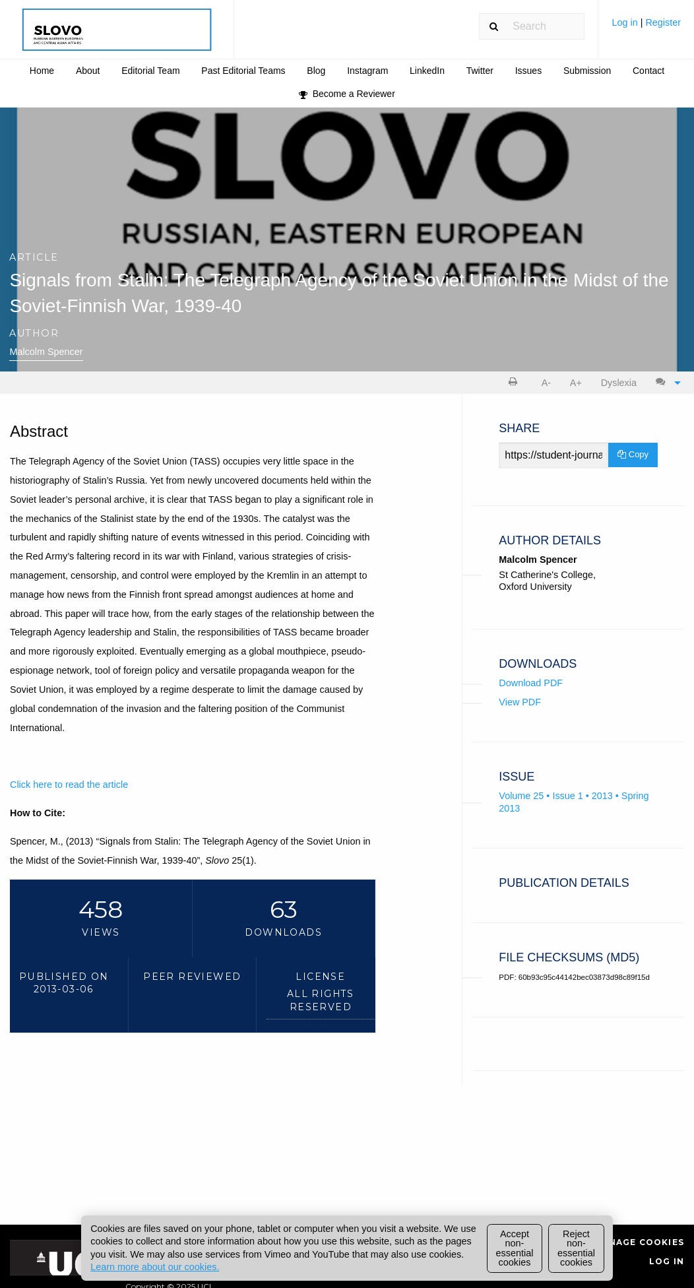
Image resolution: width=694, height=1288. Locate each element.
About (88, 70)
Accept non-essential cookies (515, 1248)
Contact (648, 70)
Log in (626, 22)
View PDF (520, 702)
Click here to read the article (69, 784)
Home (42, 70)
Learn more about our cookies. (154, 1267)
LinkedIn (427, 70)
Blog (316, 70)
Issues (528, 70)
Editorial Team (150, 70)
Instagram (367, 70)
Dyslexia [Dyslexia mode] (619, 382)
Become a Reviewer (347, 93)
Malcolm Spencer (45, 351)
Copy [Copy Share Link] (632, 454)
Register (663, 22)
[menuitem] (646, 27)
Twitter (479, 70)
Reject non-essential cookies (576, 1248)
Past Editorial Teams (243, 70)
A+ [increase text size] (576, 382)
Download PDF (531, 683)
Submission (587, 70)
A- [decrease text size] (546, 382)
